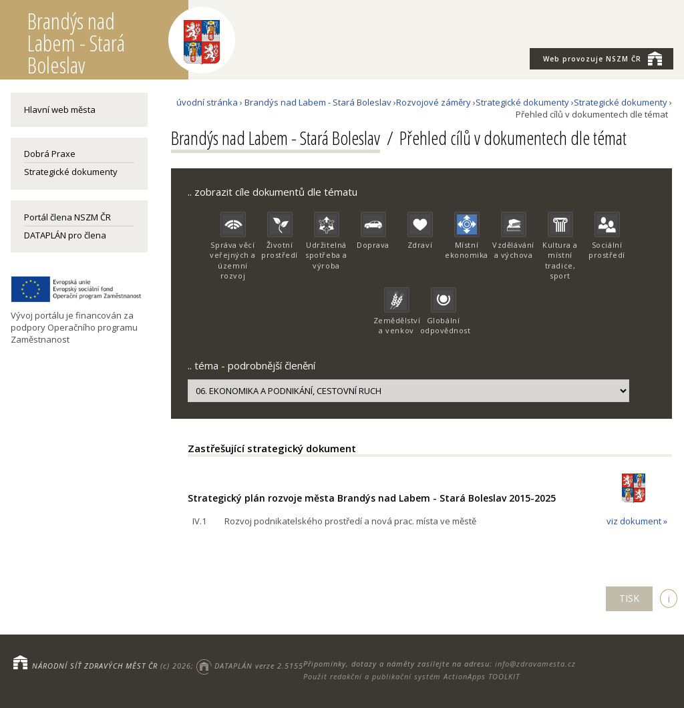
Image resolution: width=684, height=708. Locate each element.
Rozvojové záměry (433, 102)
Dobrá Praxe (49, 154)
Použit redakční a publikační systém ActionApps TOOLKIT (411, 676)
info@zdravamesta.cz (535, 664)
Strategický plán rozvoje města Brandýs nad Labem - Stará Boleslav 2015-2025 (372, 498)
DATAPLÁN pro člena (65, 235)
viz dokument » (637, 521)
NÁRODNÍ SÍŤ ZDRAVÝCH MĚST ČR (95, 666)
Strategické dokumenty (71, 172)
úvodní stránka (207, 102)
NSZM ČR (602, 58)
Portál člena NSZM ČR (67, 217)
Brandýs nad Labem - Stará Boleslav (317, 102)
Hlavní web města (60, 110)
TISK (629, 598)
